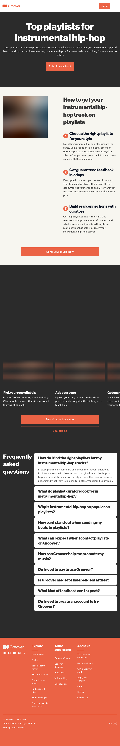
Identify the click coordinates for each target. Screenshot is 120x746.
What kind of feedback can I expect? (75, 590)
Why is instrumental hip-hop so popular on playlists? (75, 509)
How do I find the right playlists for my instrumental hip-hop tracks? (76, 460)
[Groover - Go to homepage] (17, 647)
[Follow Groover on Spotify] (19, 653)
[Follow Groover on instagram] (4, 653)
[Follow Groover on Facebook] (9, 653)
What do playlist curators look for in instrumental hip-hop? (75, 493)
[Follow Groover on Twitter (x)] (24, 653)
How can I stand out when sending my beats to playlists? (75, 525)
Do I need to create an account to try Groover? (75, 604)
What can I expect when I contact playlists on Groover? (75, 540)
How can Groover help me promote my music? (75, 556)
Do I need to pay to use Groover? (75, 569)
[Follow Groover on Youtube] (14, 653)
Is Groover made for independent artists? (75, 580)
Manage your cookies (13, 727)
